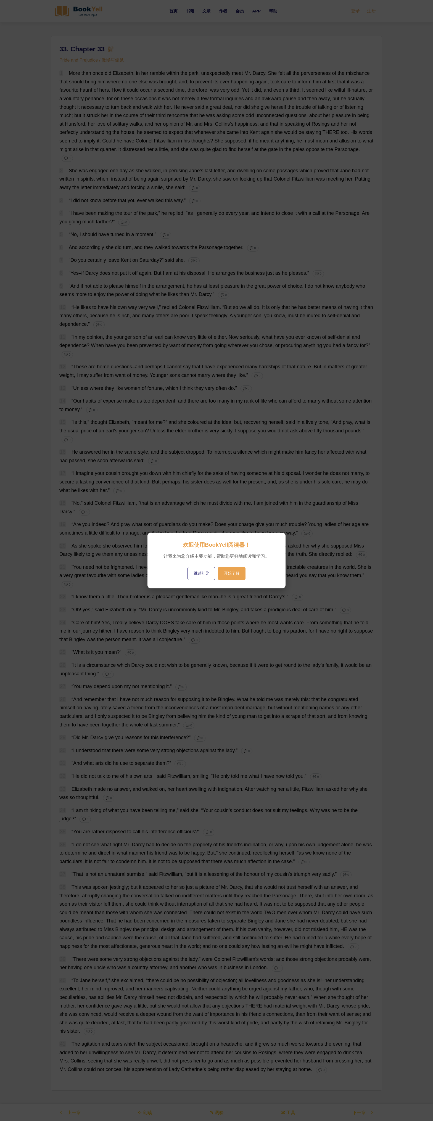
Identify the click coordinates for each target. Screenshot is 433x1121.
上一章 (70, 1112)
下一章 (363, 1112)
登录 (355, 11)
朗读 (145, 1112)
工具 (288, 1112)
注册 (371, 11)
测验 (216, 1112)
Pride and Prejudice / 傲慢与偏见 (91, 60)
